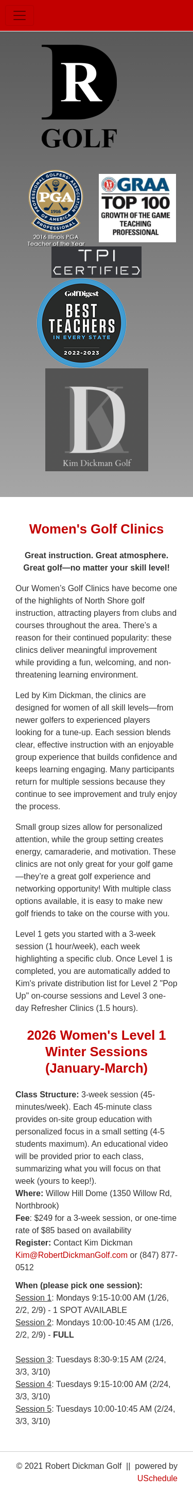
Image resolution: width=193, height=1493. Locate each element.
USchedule (157, 1478)
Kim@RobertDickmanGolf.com (71, 1255)
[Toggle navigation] (19, 15)
